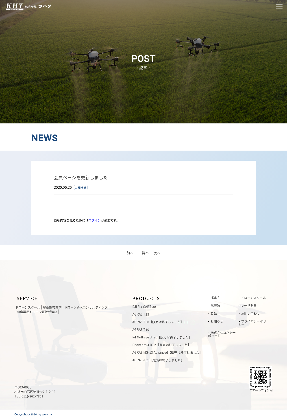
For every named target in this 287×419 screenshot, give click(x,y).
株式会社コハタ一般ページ (222, 333)
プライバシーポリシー (252, 322)
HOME (215, 297)
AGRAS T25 (140, 314)
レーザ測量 (249, 305)
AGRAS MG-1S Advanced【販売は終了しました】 (167, 352)
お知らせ (217, 320)
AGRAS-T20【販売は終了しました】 (158, 360)
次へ (157, 252)
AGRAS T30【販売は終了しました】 (158, 322)
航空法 (215, 305)
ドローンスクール (253, 297)
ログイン (94, 220)
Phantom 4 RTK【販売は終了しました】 (161, 344)
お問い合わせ (250, 313)
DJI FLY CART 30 (144, 306)
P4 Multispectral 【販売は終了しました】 (162, 337)
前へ (130, 252)
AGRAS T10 (140, 329)
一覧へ (143, 252)
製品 (214, 313)
